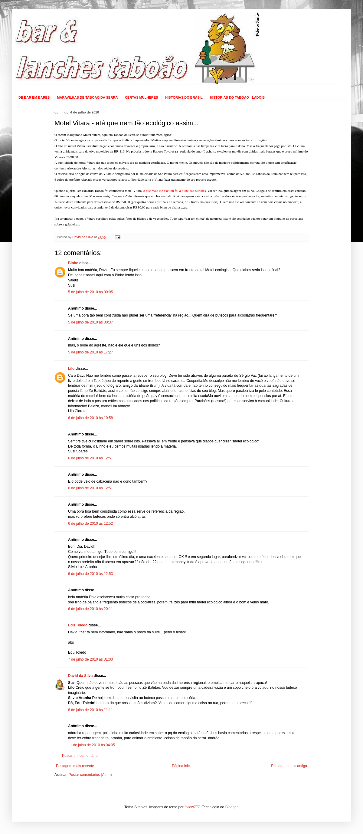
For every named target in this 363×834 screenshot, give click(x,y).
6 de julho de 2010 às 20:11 (90, 609)
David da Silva (80, 676)
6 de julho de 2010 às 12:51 (90, 458)
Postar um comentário (79, 756)
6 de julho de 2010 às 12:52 (90, 523)
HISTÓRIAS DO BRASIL (183, 97)
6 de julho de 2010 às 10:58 (90, 418)
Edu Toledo (77, 625)
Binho (73, 263)
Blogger (231, 807)
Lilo (71, 368)
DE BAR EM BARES (34, 97)
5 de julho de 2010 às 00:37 (90, 322)
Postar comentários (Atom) (90, 775)
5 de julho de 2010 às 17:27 (90, 352)
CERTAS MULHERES (141, 97)
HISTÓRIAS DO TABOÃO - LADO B (237, 97)
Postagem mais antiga (289, 766)
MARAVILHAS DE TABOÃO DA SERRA (87, 97)
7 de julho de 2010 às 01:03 (90, 659)
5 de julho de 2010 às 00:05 (90, 292)
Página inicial (182, 766)
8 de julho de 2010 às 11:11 (90, 710)
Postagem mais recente (75, 766)
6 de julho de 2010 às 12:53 (90, 574)
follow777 (192, 807)
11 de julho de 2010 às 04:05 (91, 745)
